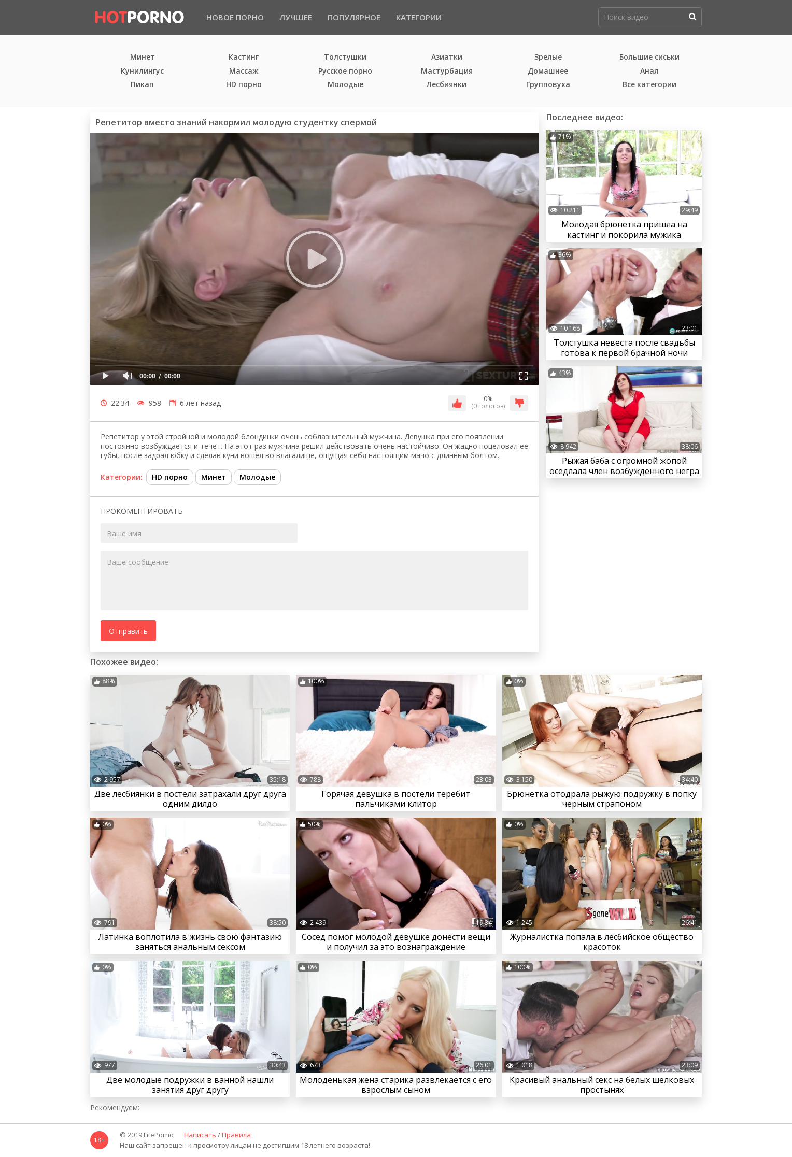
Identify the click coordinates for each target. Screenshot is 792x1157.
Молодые (345, 84)
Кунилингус (142, 71)
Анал (649, 71)
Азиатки (446, 57)
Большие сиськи (649, 57)
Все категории (649, 84)
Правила (236, 1135)
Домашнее (548, 71)
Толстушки (345, 57)
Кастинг (244, 57)
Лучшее (295, 17)
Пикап (142, 84)
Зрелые (548, 57)
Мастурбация (447, 71)
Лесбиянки (446, 84)
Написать (200, 1135)
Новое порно (235, 17)
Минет (142, 57)
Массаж (244, 71)
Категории (419, 17)
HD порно (244, 84)
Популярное (354, 17)
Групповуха (548, 84)
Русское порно (345, 71)
